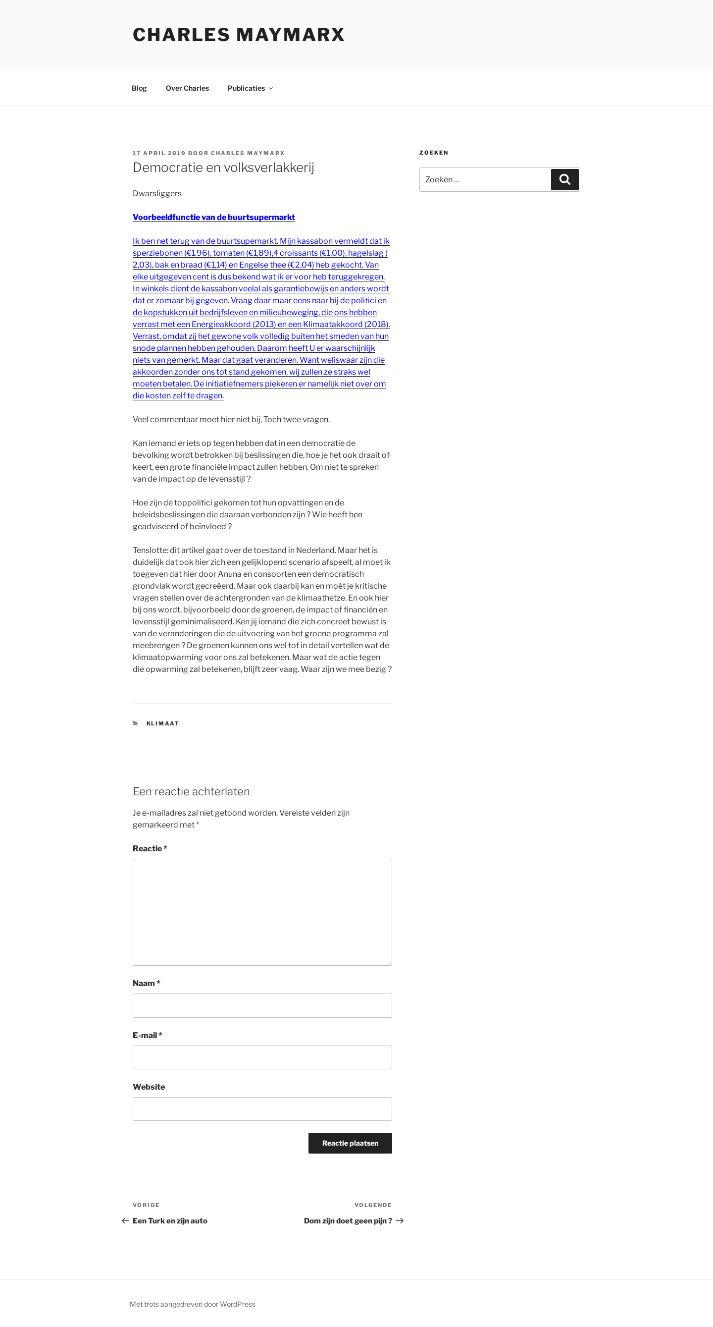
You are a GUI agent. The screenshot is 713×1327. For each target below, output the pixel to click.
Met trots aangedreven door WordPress (192, 1304)
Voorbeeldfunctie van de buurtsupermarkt (214, 217)
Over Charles (187, 88)
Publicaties (251, 88)
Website (149, 1087)
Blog (139, 88)
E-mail (147, 1035)
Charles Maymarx (239, 35)
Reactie (150, 848)
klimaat (163, 723)
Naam (146, 983)
